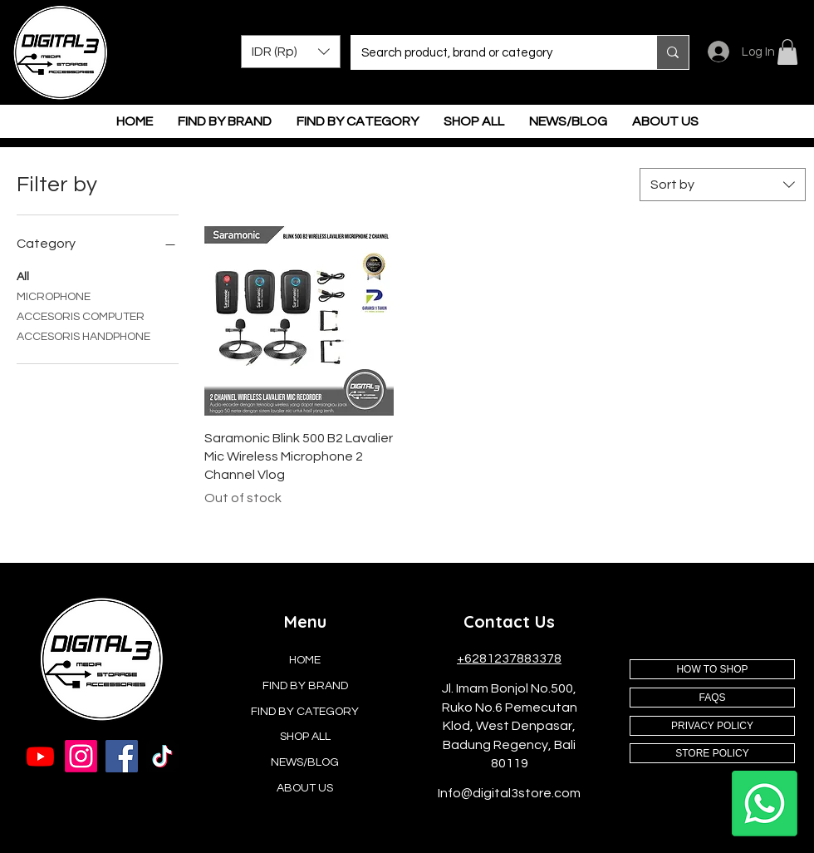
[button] (291, 51)
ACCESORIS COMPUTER (81, 315)
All (23, 275)
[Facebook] (121, 756)
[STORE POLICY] (712, 753)
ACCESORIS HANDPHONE (83, 335)
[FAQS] (712, 698)
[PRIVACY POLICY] (712, 726)
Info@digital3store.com (509, 793)
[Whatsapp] (764, 803)
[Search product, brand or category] (491, 52)
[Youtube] (40, 756)
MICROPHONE (54, 295)
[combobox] (723, 184)
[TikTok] (162, 756)
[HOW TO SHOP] (712, 669)
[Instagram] (81, 756)
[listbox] (291, 51)
